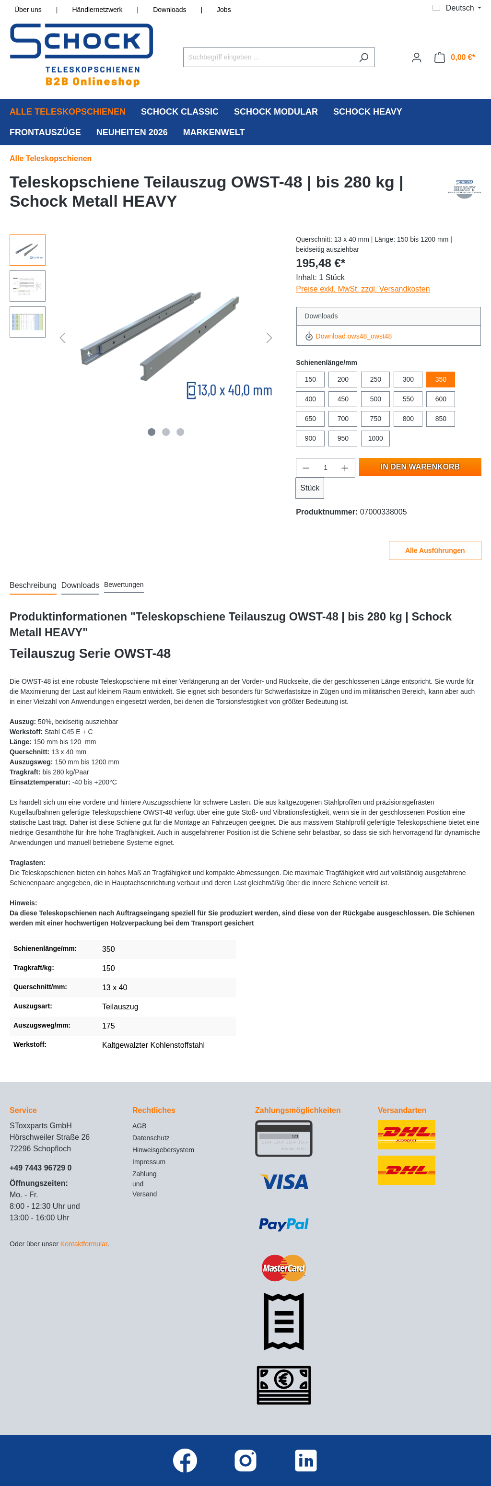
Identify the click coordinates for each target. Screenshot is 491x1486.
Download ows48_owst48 (348, 336)
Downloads (169, 9)
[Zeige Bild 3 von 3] (180, 432)
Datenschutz (151, 1138)
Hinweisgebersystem (163, 1150)
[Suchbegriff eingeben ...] (268, 57)
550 (408, 399)
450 (343, 399)
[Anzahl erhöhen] (345, 468)
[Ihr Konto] (416, 57)
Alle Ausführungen (435, 550)
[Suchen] (363, 57)
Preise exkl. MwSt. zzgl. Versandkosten (363, 289)
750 (375, 418)
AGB (139, 1126)
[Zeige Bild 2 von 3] (166, 432)
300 (408, 379)
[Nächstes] (269, 337)
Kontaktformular (83, 1244)
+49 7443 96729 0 (40, 1168)
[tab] (33, 586)
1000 (375, 438)
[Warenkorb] (454, 57)
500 (375, 399)
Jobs (224, 9)
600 (440, 399)
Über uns (28, 9)
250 (375, 379)
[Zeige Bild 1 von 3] (151, 432)
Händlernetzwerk (97, 9)
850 (440, 418)
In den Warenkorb (420, 467)
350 (440, 379)
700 (343, 418)
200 (343, 379)
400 (310, 399)
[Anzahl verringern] (306, 468)
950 (343, 438)
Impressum (148, 1162)
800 (408, 418)
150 (310, 379)
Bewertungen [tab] (124, 584)
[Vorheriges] (62, 337)
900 (310, 438)
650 (310, 418)
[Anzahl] (326, 468)
